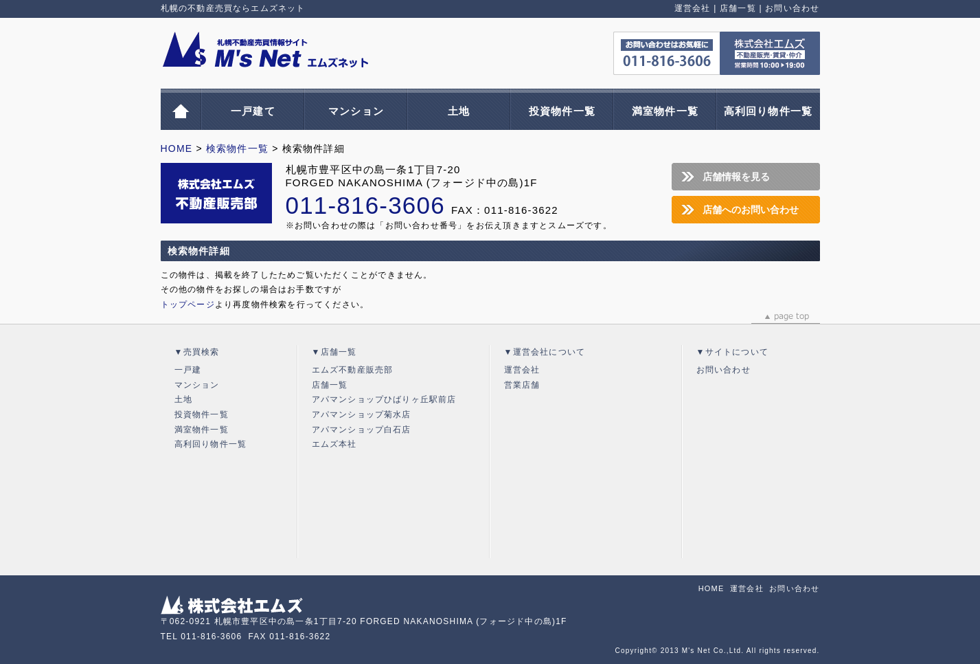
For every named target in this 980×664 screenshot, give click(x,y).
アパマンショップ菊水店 (361, 414)
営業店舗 (522, 385)
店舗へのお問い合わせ (751, 209)
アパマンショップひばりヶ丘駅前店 (384, 399)
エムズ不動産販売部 (353, 370)
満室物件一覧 (665, 111)
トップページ (188, 304)
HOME (177, 148)
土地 (459, 111)
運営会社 (692, 8)
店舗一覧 (738, 8)
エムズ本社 (334, 444)
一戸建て (253, 111)
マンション (356, 111)
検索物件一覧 (237, 148)
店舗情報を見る (736, 176)
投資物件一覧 (562, 111)
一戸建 (188, 370)
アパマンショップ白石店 (361, 429)
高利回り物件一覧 (768, 111)
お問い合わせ (792, 8)
